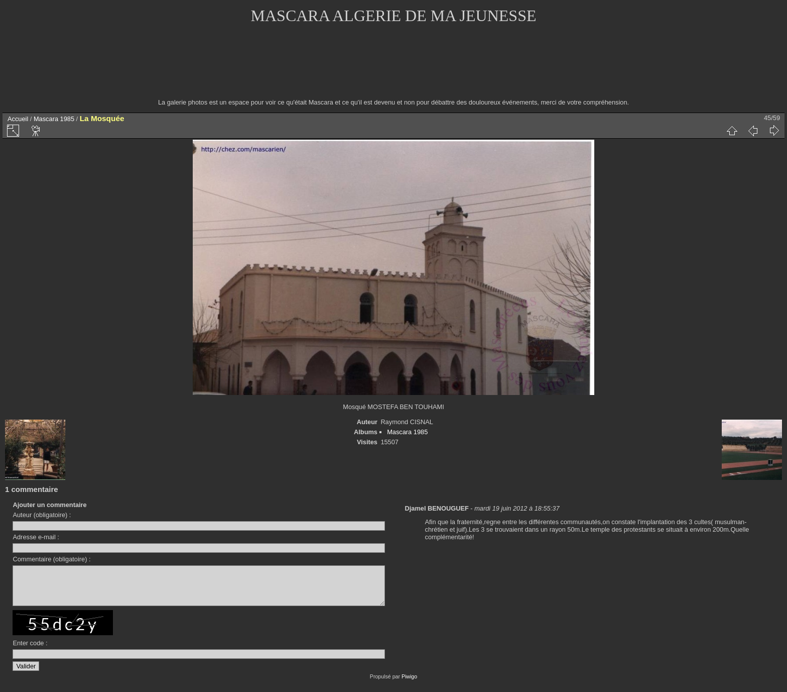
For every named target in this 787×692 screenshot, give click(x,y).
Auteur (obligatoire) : (42, 515)
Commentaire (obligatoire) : (51, 559)
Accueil (18, 119)
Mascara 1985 (54, 119)
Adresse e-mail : (36, 537)
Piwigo (409, 684)
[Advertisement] (393, 67)
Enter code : (30, 650)
